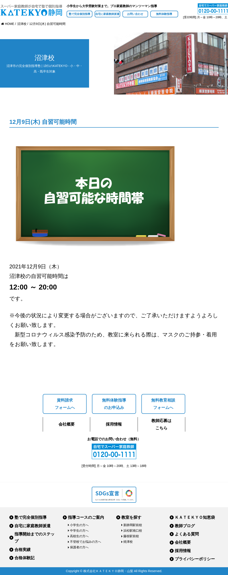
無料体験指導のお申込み (114, 404)
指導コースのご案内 (86, 517)
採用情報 (114, 424)
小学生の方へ (79, 525)
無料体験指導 (164, 14)
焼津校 (128, 541)
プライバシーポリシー (195, 559)
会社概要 (67, 424)
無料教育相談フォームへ (163, 404)
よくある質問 (187, 534)
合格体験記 (24, 558)
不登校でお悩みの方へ (85, 541)
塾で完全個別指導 (79, 14)
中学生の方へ (79, 530)
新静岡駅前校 (132, 525)
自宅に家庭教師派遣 (107, 14)
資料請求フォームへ (65, 404)
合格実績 (22, 549)
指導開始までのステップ (34, 537)
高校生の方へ (79, 536)
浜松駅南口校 (132, 530)
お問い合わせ (135, 14)
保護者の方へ (79, 547)
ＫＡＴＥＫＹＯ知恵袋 (195, 517)
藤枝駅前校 (131, 536)
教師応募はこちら (161, 424)
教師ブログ (185, 526)
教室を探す (131, 517)
